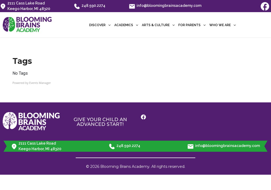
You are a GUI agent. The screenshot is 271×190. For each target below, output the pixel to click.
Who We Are (222, 25)
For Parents (192, 25)
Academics (126, 25)
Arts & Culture (158, 25)
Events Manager (40, 83)
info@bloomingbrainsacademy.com (165, 6)
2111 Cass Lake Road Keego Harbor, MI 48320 (25, 6)
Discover (100, 25)
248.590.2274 (89, 6)
